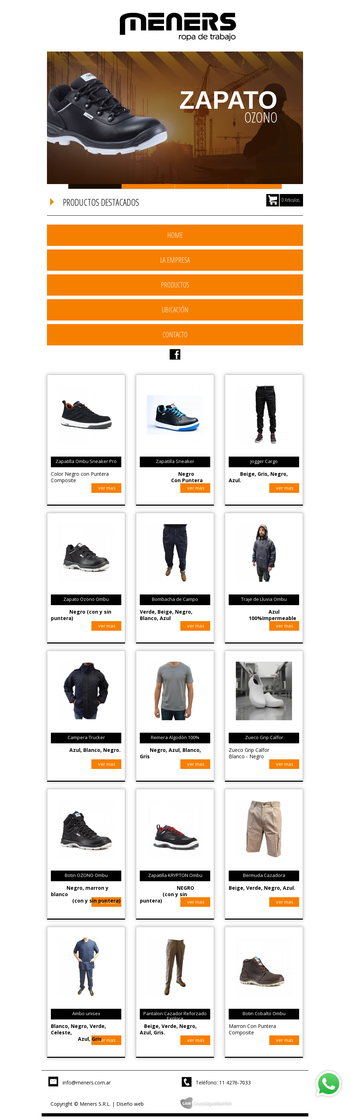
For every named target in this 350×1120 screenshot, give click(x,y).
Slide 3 (201, 186)
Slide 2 (148, 186)
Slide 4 (255, 186)
